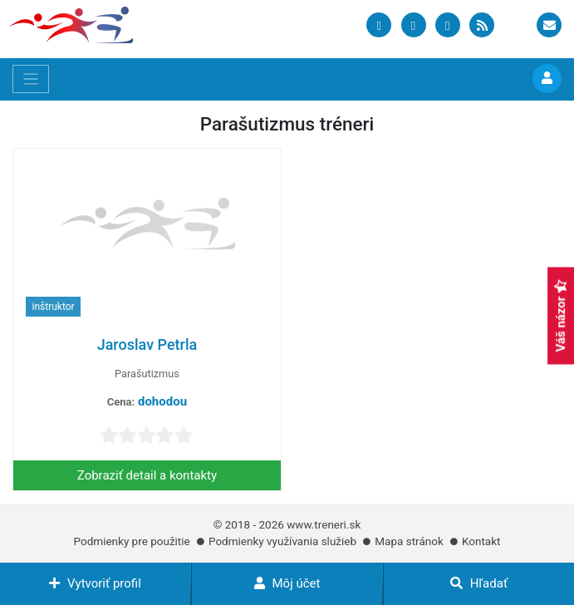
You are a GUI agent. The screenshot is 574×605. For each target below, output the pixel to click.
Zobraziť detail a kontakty (147, 475)
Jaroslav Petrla (147, 344)
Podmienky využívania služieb (282, 541)
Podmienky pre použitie (132, 541)
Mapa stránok (409, 541)
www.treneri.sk (324, 524)
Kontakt (481, 541)
